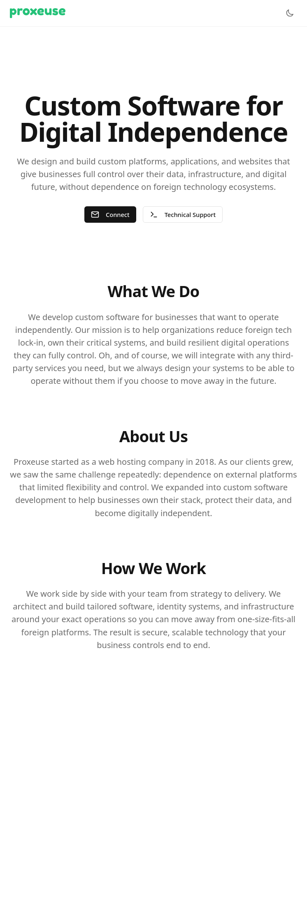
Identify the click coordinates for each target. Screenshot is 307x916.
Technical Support (183, 214)
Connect (109, 214)
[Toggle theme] (289, 13)
